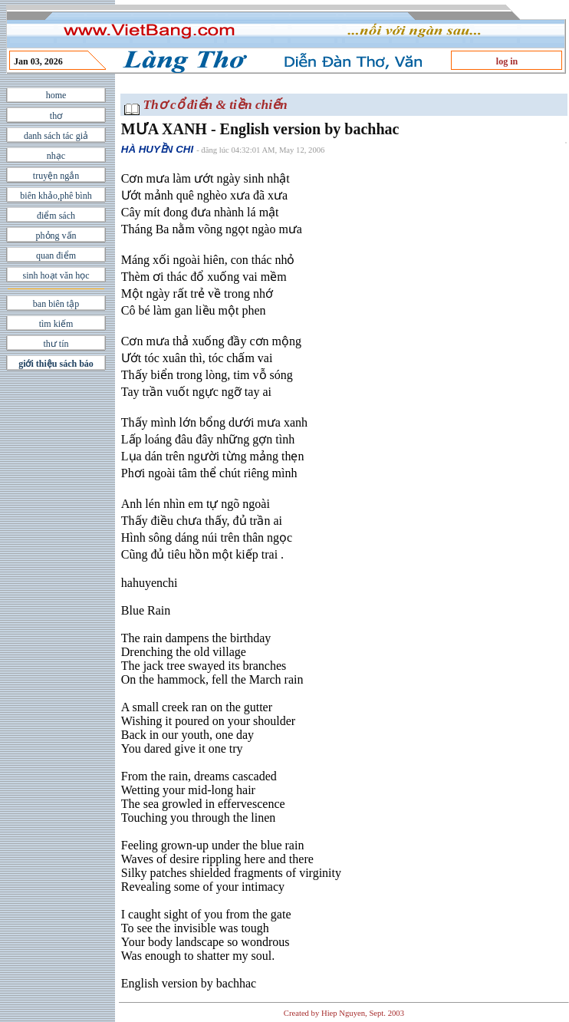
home (56, 95)
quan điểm (56, 255)
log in (507, 61)
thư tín (55, 343)
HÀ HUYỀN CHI (157, 149)
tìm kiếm (56, 323)
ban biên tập (56, 303)
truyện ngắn (56, 175)
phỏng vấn (56, 235)
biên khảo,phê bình (55, 195)
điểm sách (56, 215)
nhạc (56, 155)
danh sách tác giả (56, 135)
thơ (56, 115)
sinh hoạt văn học (56, 275)
